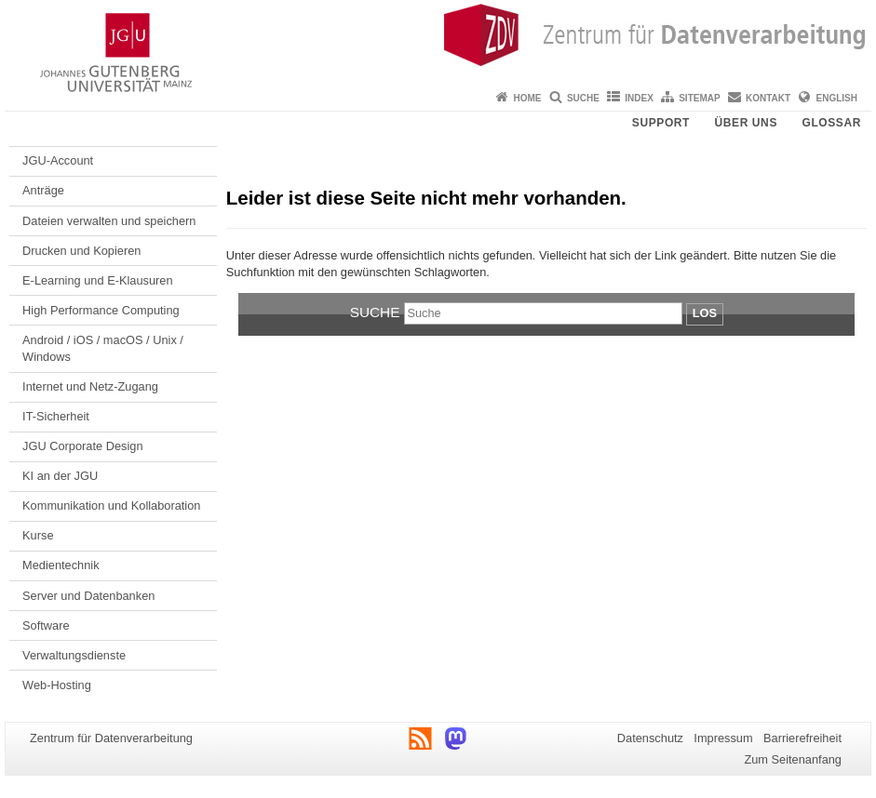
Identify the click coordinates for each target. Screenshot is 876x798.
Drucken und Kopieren (81, 251)
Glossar (831, 122)
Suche (583, 98)
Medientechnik (61, 565)
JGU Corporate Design (82, 446)
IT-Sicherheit (55, 416)
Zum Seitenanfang (793, 759)
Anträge (43, 190)
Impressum (723, 738)
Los (705, 313)
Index (639, 98)
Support (661, 122)
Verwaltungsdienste (74, 655)
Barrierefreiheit (802, 738)
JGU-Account (57, 160)
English (836, 98)
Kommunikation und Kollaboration (111, 505)
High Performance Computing (101, 310)
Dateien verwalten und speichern (108, 221)
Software (46, 625)
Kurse (37, 535)
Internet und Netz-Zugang (90, 386)
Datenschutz (650, 738)
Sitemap (699, 98)
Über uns (746, 122)
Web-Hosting (56, 685)
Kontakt (768, 98)
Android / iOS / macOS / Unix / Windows (102, 348)
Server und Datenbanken (88, 596)
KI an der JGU (60, 476)
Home (528, 98)
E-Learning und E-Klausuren (97, 280)
